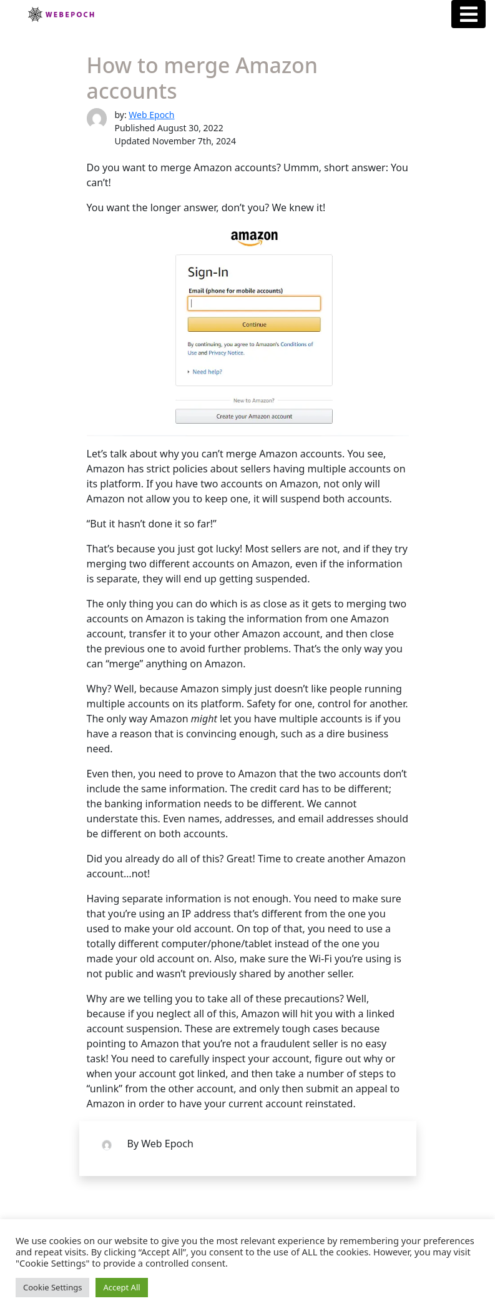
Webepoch (60, 14)
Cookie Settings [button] (52, 1287)
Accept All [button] (121, 1287)
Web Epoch (151, 115)
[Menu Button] (468, 14)
